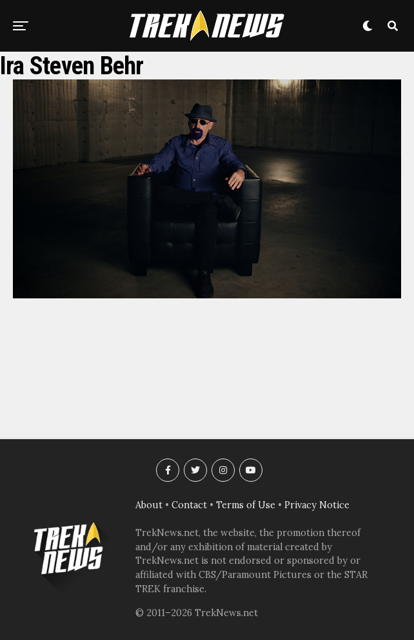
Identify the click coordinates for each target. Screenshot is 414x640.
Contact (189, 505)
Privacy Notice (317, 505)
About (149, 505)
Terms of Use (245, 505)
